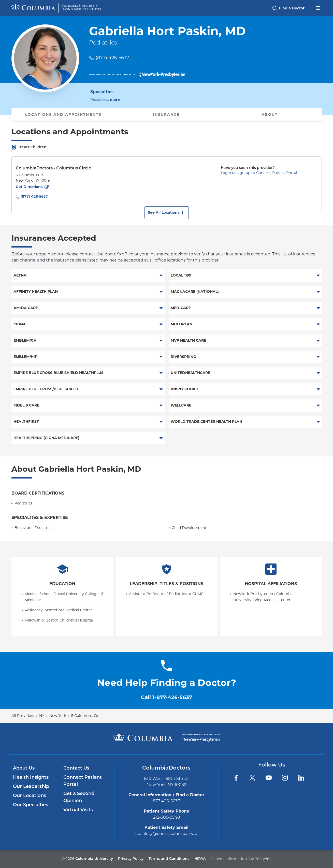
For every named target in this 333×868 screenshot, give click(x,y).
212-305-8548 (166, 817)
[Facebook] (236, 778)
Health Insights (31, 777)
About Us (24, 768)
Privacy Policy (130, 859)
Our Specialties (30, 805)
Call (166, 697)
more (115, 99)
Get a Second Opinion (78, 797)
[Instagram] (285, 778)
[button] (166, 212)
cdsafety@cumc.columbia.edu (166, 833)
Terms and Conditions (169, 859)
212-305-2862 (260, 859)
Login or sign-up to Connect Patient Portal (259, 172)
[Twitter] (252, 778)
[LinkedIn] (301, 778)
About (270, 114)
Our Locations (29, 795)
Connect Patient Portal (82, 781)
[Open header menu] (318, 7)
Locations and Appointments (63, 114)
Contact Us (76, 768)
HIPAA (200, 859)
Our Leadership (31, 786)
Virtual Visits (78, 810)
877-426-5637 (166, 801)
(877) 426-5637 (112, 58)
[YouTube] (269, 778)
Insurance (166, 114)
